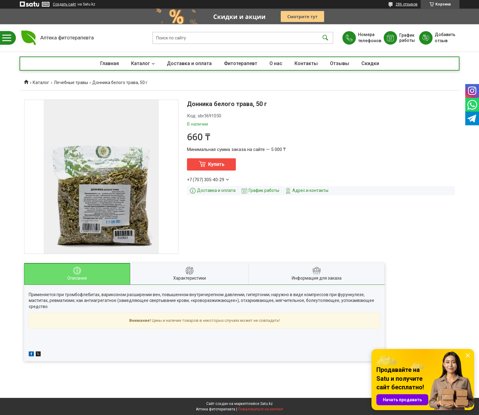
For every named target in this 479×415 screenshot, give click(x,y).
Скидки (370, 63)
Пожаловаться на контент (260, 409)
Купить (216, 164)
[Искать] (325, 38)
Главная (109, 63)
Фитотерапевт (240, 63)
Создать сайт (64, 4)
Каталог (140, 63)
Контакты (306, 63)
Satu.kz (266, 404)
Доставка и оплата (189, 63)
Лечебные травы (71, 82)
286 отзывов (407, 4)
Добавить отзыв (445, 37)
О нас (275, 63)
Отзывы (339, 63)
